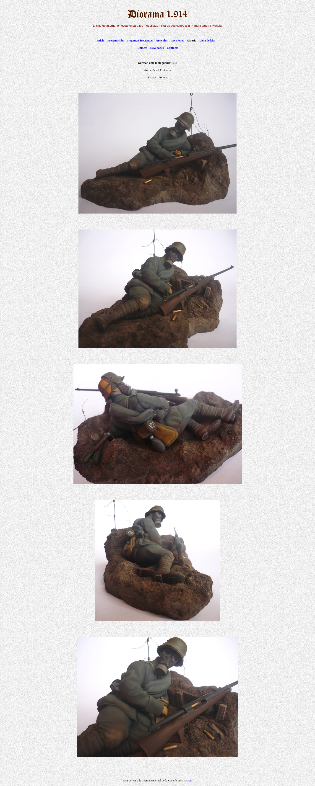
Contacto (172, 47)
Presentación (115, 40)
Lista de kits (207, 40)
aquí (189, 780)
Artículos (161, 40)
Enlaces (142, 47)
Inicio (101, 40)
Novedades (157, 47)
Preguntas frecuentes (140, 40)
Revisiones (177, 40)
